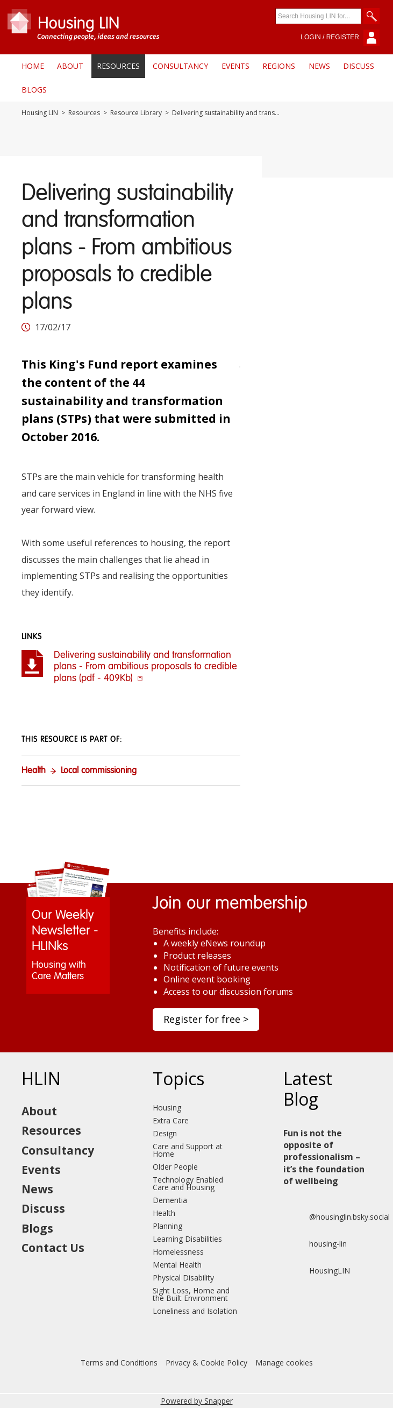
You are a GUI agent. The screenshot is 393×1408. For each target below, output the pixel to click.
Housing (167, 1107)
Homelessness (178, 1252)
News (319, 66)
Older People (175, 1167)
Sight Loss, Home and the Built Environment (191, 1294)
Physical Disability (183, 1277)
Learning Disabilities (187, 1239)
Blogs (34, 89)
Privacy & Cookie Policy (206, 1362)
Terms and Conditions (119, 1362)
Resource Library (136, 113)
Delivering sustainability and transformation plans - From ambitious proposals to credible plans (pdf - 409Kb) (145, 666)
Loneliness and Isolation (195, 1311)
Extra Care (171, 1120)
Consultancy (180, 66)
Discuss (358, 66)
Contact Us (53, 1247)
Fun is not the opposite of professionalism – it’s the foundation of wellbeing (324, 1157)
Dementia (170, 1200)
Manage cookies (284, 1362)
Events (235, 66)
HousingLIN (316, 1271)
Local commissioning (99, 771)
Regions (278, 66)
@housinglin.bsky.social (336, 1217)
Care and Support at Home (188, 1150)
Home (33, 66)
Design (165, 1133)
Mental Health (177, 1265)
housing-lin (315, 1244)
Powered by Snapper (197, 1401)
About (70, 66)
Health (34, 771)
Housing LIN (40, 113)
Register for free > (205, 1019)
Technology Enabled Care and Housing (188, 1183)
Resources (118, 66)
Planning (167, 1226)
